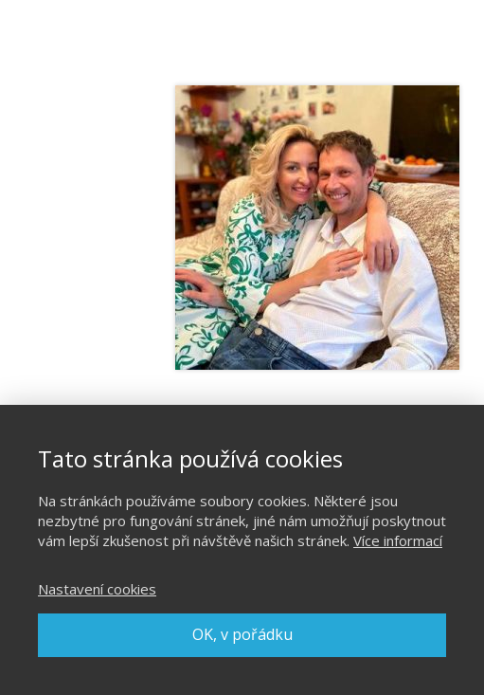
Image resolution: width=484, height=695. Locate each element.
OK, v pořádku (242, 634)
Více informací (397, 540)
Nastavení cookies (97, 588)
